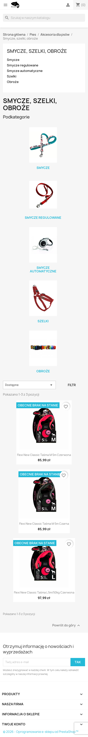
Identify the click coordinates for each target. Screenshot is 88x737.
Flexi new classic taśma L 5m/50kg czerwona (44, 592)
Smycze (13, 60)
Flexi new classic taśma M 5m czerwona (44, 455)
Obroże (13, 82)
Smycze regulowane (22, 65)
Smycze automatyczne (25, 71)
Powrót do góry (66, 625)
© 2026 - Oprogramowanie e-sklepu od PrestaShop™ (40, 732)
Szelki (11, 76)
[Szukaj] (44, 18)
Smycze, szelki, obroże (37, 51)
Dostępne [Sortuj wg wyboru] (29, 385)
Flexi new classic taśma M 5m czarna (44, 523)
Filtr (72, 385)
